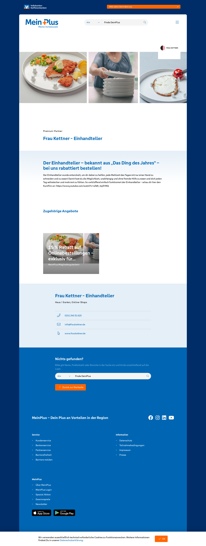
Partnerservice (43, 450)
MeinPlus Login (44, 489)
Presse (122, 454)
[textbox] (143, 7)
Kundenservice (43, 440)
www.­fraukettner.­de (75, 333)
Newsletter (41, 504)
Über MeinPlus (43, 485)
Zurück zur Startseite (70, 387)
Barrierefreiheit (43, 454)
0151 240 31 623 (73, 315)
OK (161, 538)
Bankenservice (43, 445)
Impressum (125, 450)
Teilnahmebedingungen (131, 445)
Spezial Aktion (43, 494)
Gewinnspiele (43, 499)
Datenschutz (125, 440)
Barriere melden (44, 459)
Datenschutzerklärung (71, 540)
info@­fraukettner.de (75, 324)
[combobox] (143, 7)
